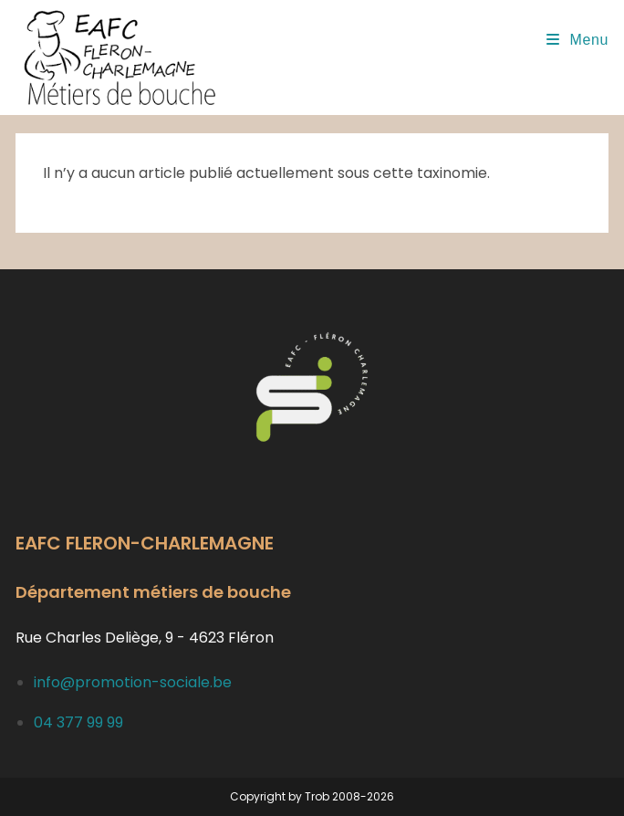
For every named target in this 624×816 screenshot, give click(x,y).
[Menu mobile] (577, 39)
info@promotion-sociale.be (133, 682)
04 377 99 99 (78, 722)
